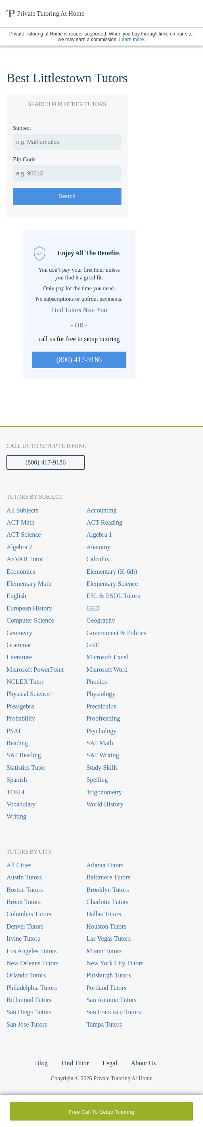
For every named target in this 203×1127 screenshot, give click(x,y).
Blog (41, 1063)
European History (29, 608)
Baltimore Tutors (108, 877)
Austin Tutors (24, 877)
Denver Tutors (25, 926)
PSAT (13, 730)
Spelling (97, 779)
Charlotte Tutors (107, 901)
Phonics (96, 681)
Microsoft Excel (107, 657)
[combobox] (67, 142)
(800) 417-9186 (79, 360)
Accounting (101, 510)
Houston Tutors (106, 926)
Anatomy (98, 547)
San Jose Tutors (26, 1024)
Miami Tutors (104, 951)
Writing (16, 816)
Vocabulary (21, 804)
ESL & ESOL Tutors (113, 595)
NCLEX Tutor (25, 681)
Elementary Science (112, 583)
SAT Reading (23, 755)
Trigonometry (104, 792)
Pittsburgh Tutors (108, 975)
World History (104, 804)
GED (93, 608)
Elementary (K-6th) (111, 571)
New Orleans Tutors (32, 963)
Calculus (97, 559)
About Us (143, 1063)
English (16, 595)
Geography (100, 620)
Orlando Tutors (26, 975)
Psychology (101, 730)
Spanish (16, 779)
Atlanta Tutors (104, 865)
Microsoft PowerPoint (35, 669)
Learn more (131, 39)
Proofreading (103, 718)
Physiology (100, 693)
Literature (19, 657)
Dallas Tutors (103, 913)
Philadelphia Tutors (31, 987)
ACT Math (20, 522)
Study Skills (102, 767)
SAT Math (99, 743)
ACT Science (23, 534)
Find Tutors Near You (79, 309)
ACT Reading (104, 522)
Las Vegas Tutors (108, 938)
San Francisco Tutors (113, 1011)
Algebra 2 (19, 547)
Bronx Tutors (23, 901)
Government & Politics (116, 632)
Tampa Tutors (104, 1024)
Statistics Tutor (25, 767)
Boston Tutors (24, 889)
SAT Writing (102, 755)
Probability (20, 718)
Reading (17, 743)
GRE (92, 645)
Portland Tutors (106, 987)
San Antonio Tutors (111, 999)
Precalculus (101, 706)
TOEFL (16, 792)
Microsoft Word (107, 669)
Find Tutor (75, 1063)
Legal (110, 1063)
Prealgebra (20, 706)
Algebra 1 (99, 534)
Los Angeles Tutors (31, 951)
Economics (20, 571)
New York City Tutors (114, 963)
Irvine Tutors (23, 938)
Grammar (18, 645)
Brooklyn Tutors (107, 889)
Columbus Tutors (28, 913)
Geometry (19, 632)
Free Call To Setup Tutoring (101, 1112)
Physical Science (28, 693)
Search (67, 196)
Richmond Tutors (29, 999)
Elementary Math (29, 583)
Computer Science (30, 620)
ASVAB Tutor (24, 559)
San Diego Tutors (29, 1011)
